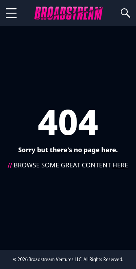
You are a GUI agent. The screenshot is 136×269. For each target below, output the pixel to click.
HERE (120, 165)
